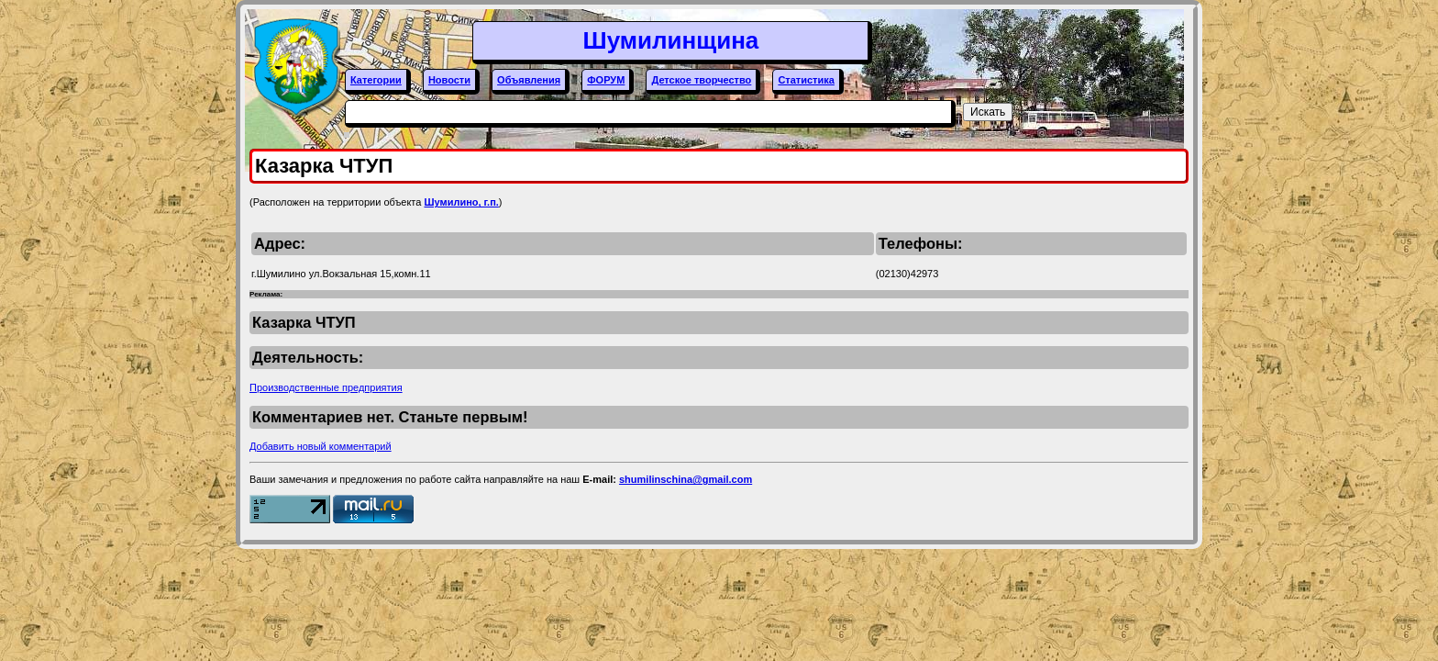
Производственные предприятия (326, 387)
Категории (376, 79)
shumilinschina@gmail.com (685, 479)
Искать (987, 112)
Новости (449, 79)
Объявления (528, 79)
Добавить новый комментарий (320, 446)
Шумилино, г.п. (461, 201)
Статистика (806, 79)
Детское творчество (701, 79)
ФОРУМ (606, 79)
